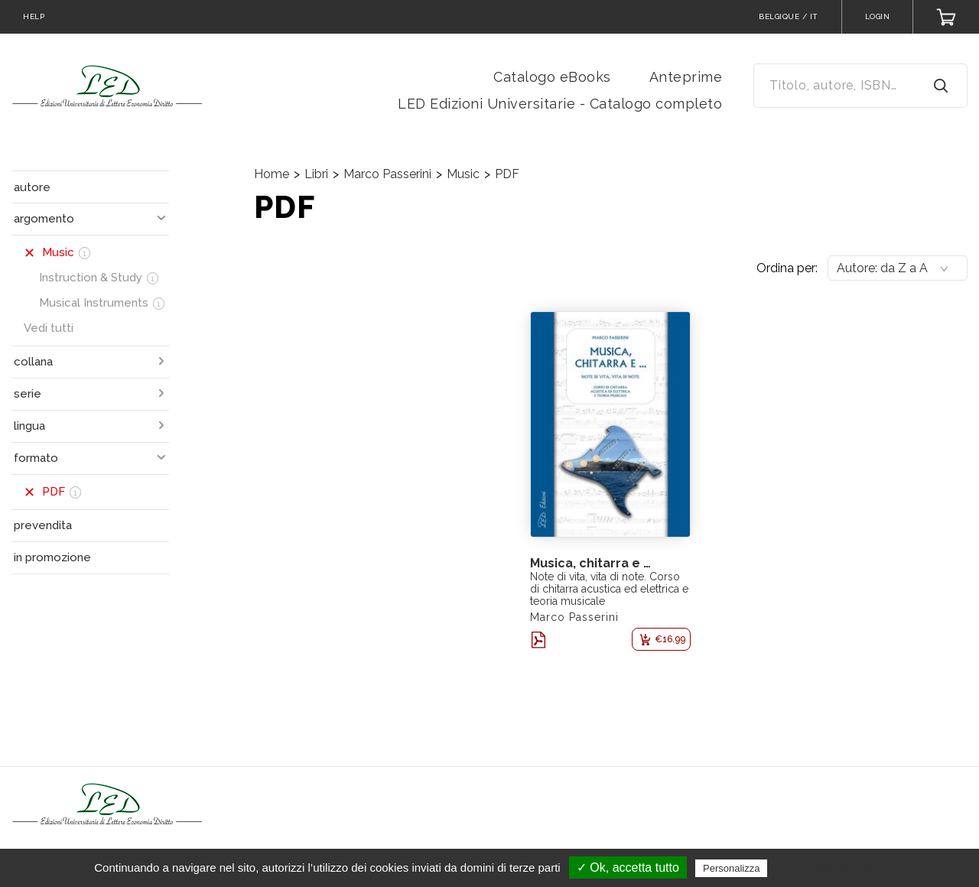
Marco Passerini (387, 174)
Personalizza (731, 868)
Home (271, 174)
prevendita (43, 525)
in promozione (52, 557)
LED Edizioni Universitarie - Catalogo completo (560, 104)
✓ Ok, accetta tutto (628, 867)
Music (463, 174)
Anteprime (686, 77)
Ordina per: (787, 268)
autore (32, 187)
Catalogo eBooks (552, 77)
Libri (316, 174)
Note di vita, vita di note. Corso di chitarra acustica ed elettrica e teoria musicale (609, 588)
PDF (507, 174)
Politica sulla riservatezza (836, 868)
